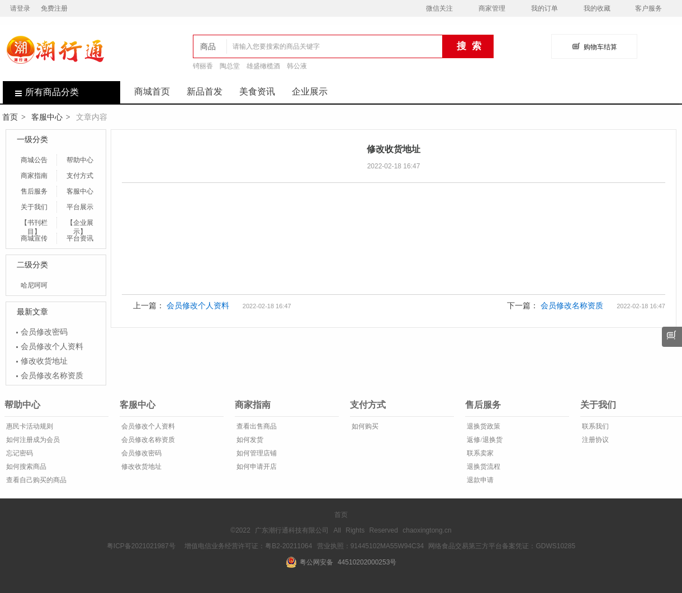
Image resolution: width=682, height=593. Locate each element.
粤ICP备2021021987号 (141, 546)
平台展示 (80, 207)
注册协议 (594, 440)
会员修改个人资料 (52, 346)
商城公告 (34, 160)
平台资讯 (80, 238)
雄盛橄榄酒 (263, 66)
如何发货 (249, 440)
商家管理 (492, 8)
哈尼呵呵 (34, 285)
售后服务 (34, 191)
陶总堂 (230, 66)
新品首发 (204, 91)
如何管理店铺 (256, 453)
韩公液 (297, 66)
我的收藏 (597, 8)
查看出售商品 (256, 426)
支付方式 (80, 176)
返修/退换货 (483, 440)
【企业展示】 (80, 223)
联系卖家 (479, 453)
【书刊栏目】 (34, 223)
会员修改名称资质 (52, 375)
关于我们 (34, 207)
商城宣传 (34, 238)
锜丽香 (203, 66)
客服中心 (47, 116)
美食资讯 (257, 91)
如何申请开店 (256, 466)
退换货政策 (482, 426)
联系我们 (594, 426)
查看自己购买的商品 (35, 480)
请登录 (20, 8)
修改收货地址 (44, 360)
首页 (10, 116)
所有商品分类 (41, 92)
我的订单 (544, 8)
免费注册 (54, 8)
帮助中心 (80, 160)
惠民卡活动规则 (28, 426)
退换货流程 (482, 466)
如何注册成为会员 (32, 440)
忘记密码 (18, 453)
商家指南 (34, 176)
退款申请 (479, 480)
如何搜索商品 (25, 466)
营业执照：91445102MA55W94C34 (370, 546)
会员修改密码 (44, 331)
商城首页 (152, 91)
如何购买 (364, 426)
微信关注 (439, 8)
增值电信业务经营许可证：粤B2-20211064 (248, 546)
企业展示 (310, 91)
